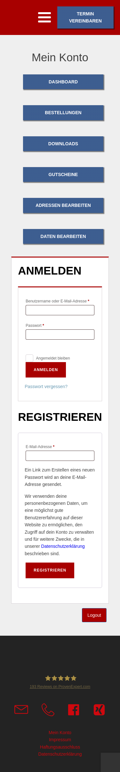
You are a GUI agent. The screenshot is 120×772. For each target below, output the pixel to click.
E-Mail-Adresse (50, 446)
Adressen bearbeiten (63, 205)
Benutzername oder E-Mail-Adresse (60, 300)
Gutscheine (63, 174)
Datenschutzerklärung (63, 546)
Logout (94, 615)
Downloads (63, 143)
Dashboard (63, 81)
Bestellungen (63, 112)
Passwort (44, 325)
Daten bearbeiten (63, 236)
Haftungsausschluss (60, 747)
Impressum (60, 739)
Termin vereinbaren (85, 17)
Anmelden (46, 370)
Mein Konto (60, 732)
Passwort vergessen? (46, 386)
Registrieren (50, 570)
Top (114, 765)
